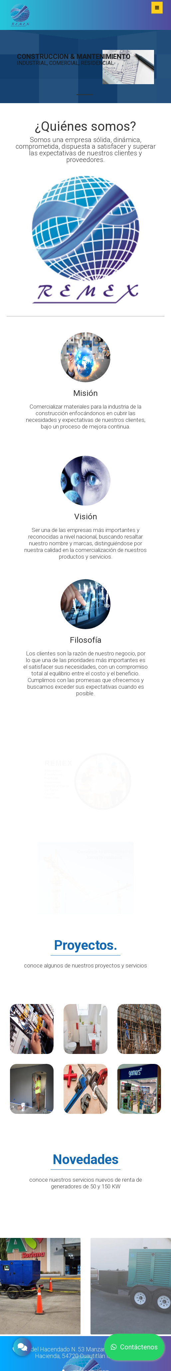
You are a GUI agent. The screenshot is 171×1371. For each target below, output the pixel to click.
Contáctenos (134, 1351)
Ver (32, 1029)
